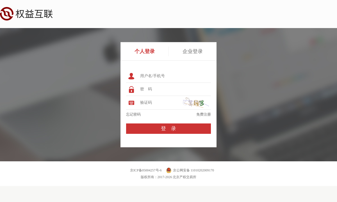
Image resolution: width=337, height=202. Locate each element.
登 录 (168, 128)
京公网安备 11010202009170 (193, 170)
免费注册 (203, 114)
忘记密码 (133, 114)
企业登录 (193, 51)
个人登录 (145, 51)
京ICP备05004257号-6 (146, 170)
